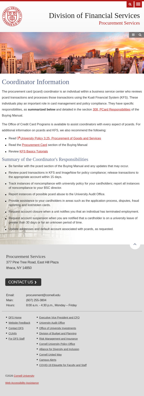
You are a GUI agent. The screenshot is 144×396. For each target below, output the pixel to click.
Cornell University (24, 375)
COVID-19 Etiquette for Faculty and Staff (63, 365)
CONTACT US (20, 282)
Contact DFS (15, 328)
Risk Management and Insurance (58, 338)
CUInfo (12, 333)
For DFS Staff (16, 338)
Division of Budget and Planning (57, 333)
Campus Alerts (47, 359)
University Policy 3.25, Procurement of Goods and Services (60, 138)
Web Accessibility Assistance (22, 382)
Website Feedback (19, 322)
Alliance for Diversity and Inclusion (59, 349)
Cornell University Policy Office (57, 343)
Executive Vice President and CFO (59, 317)
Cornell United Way (50, 354)
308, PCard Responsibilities (111, 109)
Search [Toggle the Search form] (130, 4)
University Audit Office (52, 322)
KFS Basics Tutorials (34, 151)
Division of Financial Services (94, 15)
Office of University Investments (57, 328)
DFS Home (14, 317)
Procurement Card (34, 144)
